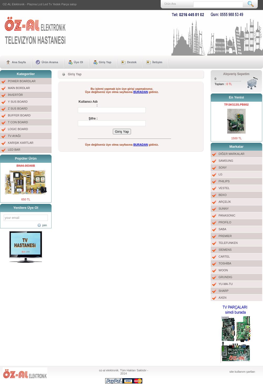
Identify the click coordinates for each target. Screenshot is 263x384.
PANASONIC (227, 215)
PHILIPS (224, 181)
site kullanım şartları (242, 371)
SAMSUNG (226, 160)
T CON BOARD (18, 122)
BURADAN (140, 91)
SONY (223, 167)
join (44, 225)
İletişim (157, 62)
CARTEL (224, 256)
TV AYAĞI (14, 135)
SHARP (224, 290)
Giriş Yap (105, 62)
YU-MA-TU (226, 283)
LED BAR (14, 149)
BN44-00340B (26, 165)
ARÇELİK (225, 201)
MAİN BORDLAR (19, 88)
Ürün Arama (50, 62)
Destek (131, 62)
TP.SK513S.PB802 (236, 104)
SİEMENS (225, 249)
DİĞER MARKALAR (231, 153)
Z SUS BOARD (18, 108)
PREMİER (225, 236)
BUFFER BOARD (19, 115)
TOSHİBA (225, 263)
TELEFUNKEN (228, 242)
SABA (222, 229)
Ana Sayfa (19, 62)
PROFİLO (225, 222)
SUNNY (224, 208)
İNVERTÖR (15, 94)
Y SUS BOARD (18, 101)
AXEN (222, 297)
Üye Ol (78, 62)
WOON (223, 270)
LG (220, 174)
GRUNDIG (225, 277)
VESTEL (224, 188)
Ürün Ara (170, 3)
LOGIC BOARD (18, 129)
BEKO (223, 194)
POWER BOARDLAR (22, 81)
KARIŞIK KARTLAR (20, 142)
